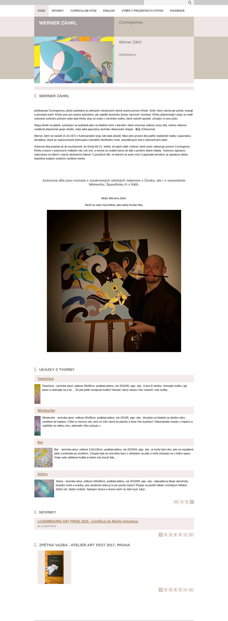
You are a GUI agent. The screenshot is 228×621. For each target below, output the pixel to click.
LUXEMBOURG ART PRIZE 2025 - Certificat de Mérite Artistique (88, 521)
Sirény (43, 474)
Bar (40, 442)
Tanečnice (46, 378)
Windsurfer (46, 410)
